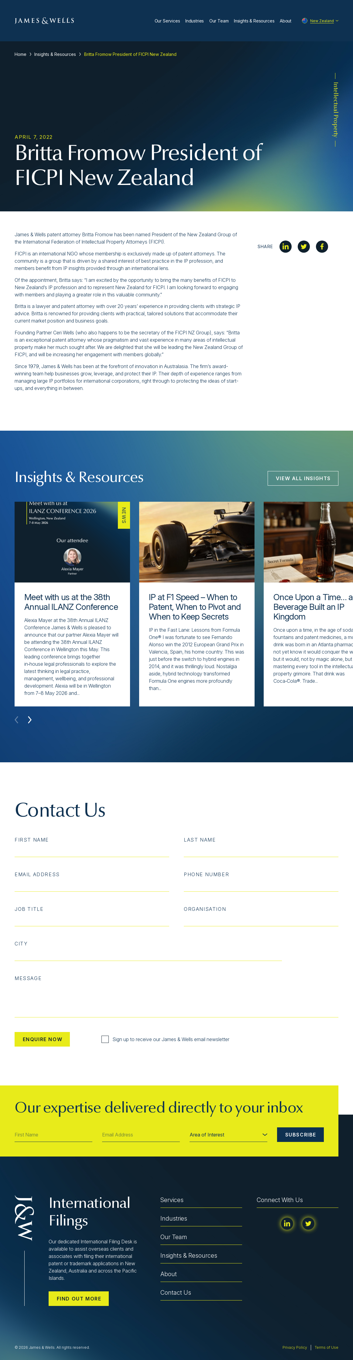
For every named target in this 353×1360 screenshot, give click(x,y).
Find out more (79, 1299)
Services (171, 1200)
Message (28, 978)
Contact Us (175, 1292)
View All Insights (303, 478)
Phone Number (206, 874)
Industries (194, 20)
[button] (30, 719)
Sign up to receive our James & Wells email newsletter (165, 1039)
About (285, 20)
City (21, 943)
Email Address (37, 874)
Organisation (205, 909)
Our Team (219, 20)
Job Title (29, 909)
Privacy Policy (295, 1347)
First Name (32, 839)
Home (20, 54)
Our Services (167, 20)
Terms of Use (326, 1347)
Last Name (200, 839)
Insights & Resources (254, 20)
